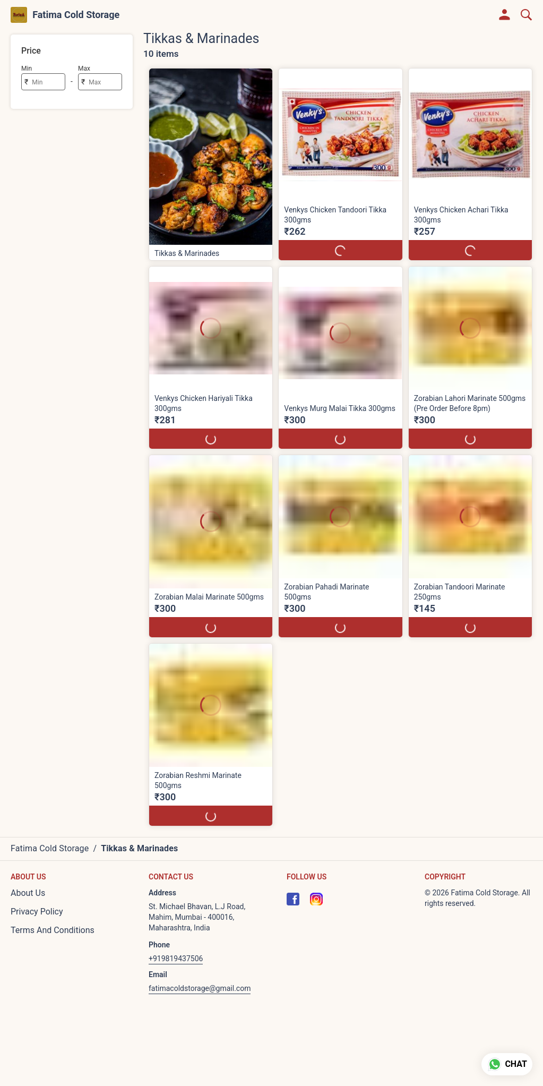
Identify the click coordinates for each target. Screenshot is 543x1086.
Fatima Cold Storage (75, 15)
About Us (28, 893)
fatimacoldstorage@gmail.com (200, 988)
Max (84, 68)
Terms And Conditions (52, 930)
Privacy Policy (37, 912)
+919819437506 (176, 958)
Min (26, 68)
